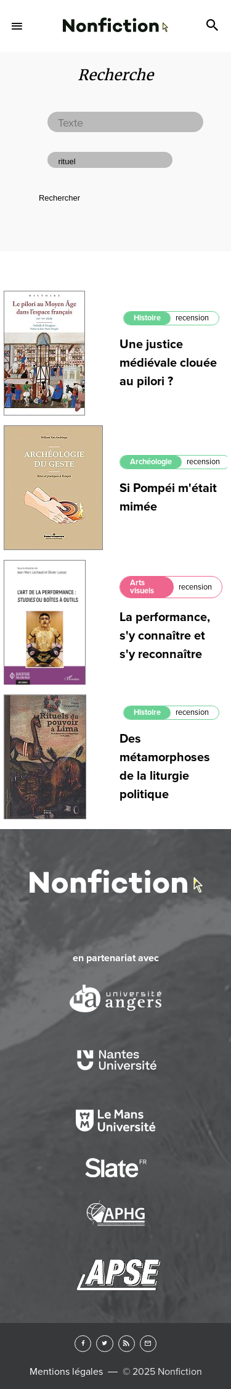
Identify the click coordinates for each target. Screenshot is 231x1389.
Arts (115, 26)
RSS (126, 1343)
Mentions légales (66, 1372)
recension (192, 318)
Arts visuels (142, 587)
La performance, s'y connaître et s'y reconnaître (165, 636)
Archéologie (151, 462)
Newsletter (148, 1343)
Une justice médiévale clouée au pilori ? (168, 363)
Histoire (147, 318)
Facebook (83, 1343)
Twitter (104, 1343)
